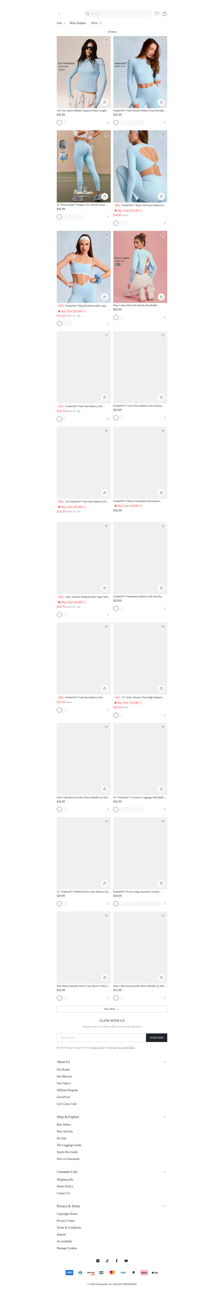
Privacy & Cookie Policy (122, 1047)
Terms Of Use (97, 1047)
